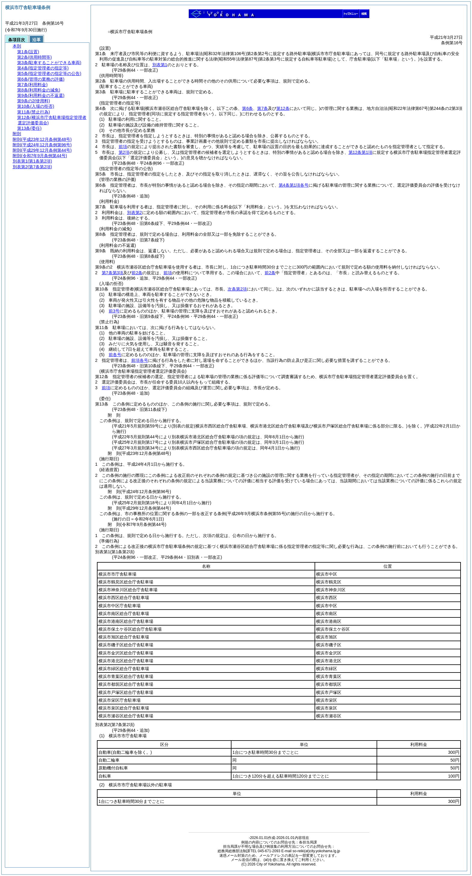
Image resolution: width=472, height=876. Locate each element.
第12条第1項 (360, 152)
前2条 (137, 272)
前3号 (114, 311)
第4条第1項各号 (294, 185)
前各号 (115, 354)
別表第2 (134, 212)
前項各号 (139, 360)
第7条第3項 (112, 272)
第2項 (124, 152)
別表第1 (159, 64)
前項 (123, 146)
